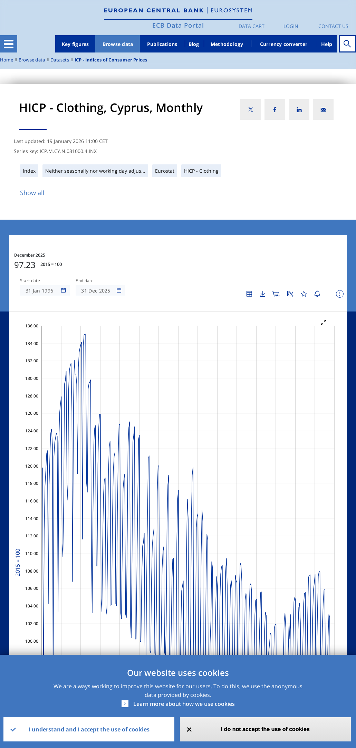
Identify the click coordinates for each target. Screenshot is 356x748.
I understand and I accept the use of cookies (89, 729)
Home (6, 60)
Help (327, 44)
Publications (162, 44)
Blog (194, 44)
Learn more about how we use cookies (184, 704)
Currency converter (284, 44)
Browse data (118, 44)
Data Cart (251, 26)
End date (85, 281)
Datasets (59, 60)
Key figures (75, 44)
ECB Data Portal (178, 25)
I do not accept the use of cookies (265, 729)
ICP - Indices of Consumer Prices (111, 60)
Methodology (227, 44)
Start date (30, 281)
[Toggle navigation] (8, 43)
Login (290, 26)
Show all (32, 193)
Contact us (333, 26)
